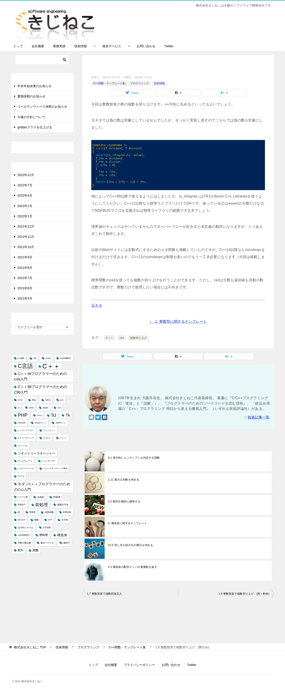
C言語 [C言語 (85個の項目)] (25, 366)
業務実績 (59, 46)
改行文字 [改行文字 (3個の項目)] (21, 520)
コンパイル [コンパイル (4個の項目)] (23, 446)
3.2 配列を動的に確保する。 (125, 501)
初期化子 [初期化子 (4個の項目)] (22, 504)
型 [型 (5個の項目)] (19, 512)
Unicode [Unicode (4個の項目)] (21, 423)
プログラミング (139, 83)
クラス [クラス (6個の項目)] (47, 438)
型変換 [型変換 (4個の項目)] (32, 512)
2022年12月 (25, 175)
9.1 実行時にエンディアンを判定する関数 (134, 457)
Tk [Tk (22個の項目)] (67, 415)
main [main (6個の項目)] (45, 407)
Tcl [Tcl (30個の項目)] (53, 415)
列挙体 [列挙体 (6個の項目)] (57, 497)
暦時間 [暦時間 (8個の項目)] (43, 535)
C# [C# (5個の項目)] (34, 358)
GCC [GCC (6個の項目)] (48, 399)
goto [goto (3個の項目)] (62, 400)
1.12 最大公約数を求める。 (125, 479)
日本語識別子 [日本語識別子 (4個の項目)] (24, 535)
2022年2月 (24, 206)
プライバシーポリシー (139, 665)
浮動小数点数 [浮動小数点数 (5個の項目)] (24, 543)
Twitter (168, 46)
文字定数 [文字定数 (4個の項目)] (47, 527)
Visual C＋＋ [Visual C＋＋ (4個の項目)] (40, 423)
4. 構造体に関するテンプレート (127, 523)
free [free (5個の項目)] (34, 400)
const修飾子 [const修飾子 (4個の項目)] (65, 358)
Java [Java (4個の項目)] (31, 408)
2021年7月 (24, 278)
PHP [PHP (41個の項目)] (23, 415)
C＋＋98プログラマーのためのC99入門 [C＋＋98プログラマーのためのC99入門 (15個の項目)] (40, 389)
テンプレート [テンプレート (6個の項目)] (25, 461)
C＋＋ (109, 337)
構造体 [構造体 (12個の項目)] (62, 535)
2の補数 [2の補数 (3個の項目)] (21, 358)
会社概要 (38, 46)
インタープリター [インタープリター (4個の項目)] (26, 430)
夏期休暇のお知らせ (31, 96)
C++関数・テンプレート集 (109, 83)
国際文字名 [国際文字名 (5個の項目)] (62, 504)
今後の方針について (31, 117)
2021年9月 (24, 257)
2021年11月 (25, 236)
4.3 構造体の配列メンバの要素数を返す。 (134, 567)
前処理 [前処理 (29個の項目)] (41, 504)
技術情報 (80, 46)
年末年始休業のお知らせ (34, 86)
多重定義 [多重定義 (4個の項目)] (67, 512)
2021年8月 (24, 267)
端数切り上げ (138, 337)
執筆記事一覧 (258, 417)
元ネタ (96, 305)
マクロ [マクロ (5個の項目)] (21, 476)
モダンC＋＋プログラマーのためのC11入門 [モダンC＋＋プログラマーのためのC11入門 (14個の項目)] (42, 486)
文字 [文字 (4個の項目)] (50, 520)
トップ (18, 46)
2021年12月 (25, 226)
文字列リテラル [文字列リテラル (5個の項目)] (25, 527)
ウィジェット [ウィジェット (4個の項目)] (49, 430)
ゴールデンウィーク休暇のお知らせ (42, 106)
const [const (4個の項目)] (48, 358)
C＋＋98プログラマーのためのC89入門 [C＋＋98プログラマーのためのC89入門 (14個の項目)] (40, 376)
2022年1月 (24, 216)
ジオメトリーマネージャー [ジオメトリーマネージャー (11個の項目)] (36, 453)
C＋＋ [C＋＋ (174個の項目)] (51, 366)
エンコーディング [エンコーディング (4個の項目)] (26, 438)
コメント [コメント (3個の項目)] (63, 438)
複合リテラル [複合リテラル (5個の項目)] (47, 543)
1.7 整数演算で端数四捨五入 (104, 593)
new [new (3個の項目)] (59, 408)
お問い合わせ (146, 46)
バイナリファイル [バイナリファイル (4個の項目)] (26, 468)
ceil (122, 337)
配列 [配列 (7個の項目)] (20, 550)
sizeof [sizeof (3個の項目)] (39, 415)
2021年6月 (24, 288)
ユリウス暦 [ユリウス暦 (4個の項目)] (23, 497)
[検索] (42, 59)
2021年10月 (25, 247)
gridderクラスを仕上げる (34, 127)
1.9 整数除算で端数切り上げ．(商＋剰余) (243, 593)
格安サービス (111, 46)
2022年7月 (24, 185)
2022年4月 (24, 195)
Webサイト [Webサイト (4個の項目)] (61, 423)
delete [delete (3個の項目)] (20, 400)
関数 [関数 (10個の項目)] (36, 550)
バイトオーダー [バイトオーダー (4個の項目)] (49, 461)
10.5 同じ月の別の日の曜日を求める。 (132, 545)
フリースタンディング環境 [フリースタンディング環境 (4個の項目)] (55, 468)
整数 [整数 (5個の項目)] (36, 520)
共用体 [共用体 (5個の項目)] (40, 497)
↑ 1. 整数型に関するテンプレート (178, 321)
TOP (30, 647)
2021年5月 (24, 298)
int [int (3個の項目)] (19, 408)
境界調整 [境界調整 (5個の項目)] (49, 512)
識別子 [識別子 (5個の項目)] (66, 543)
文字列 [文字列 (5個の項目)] (64, 520)
